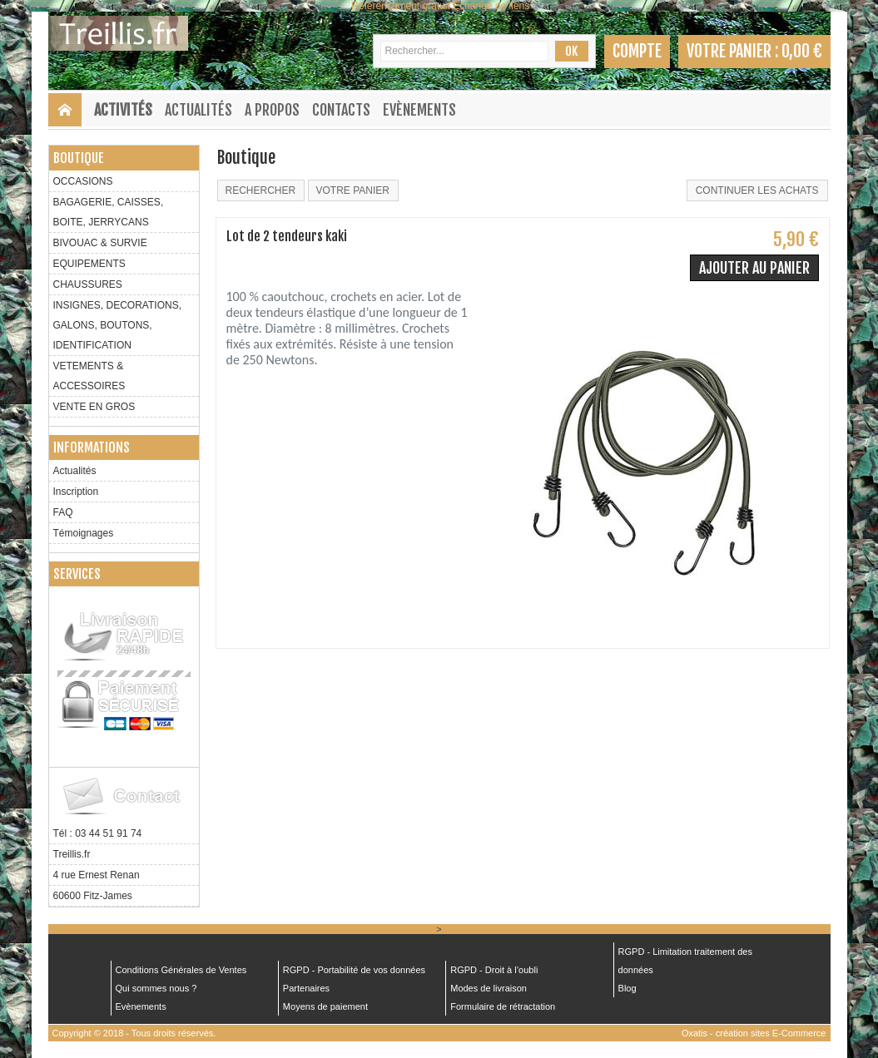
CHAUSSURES (87, 284)
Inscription (76, 491)
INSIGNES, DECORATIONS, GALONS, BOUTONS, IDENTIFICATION (117, 325)
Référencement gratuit (400, 6)
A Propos (272, 110)
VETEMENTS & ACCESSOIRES (89, 376)
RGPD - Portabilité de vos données (354, 970)
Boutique (78, 158)
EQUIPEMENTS (89, 263)
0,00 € (801, 51)
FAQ (63, 512)
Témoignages (83, 533)
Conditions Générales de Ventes (181, 970)
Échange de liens (491, 6)
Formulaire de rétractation (502, 1006)
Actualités (198, 110)
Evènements (419, 110)
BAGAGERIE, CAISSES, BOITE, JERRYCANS (108, 212)
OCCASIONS (83, 181)
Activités (123, 110)
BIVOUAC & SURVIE (100, 243)
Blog (627, 988)
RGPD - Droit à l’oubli (494, 970)
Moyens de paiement (325, 1006)
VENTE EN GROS (94, 407)
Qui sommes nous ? (156, 988)
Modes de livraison (488, 988)
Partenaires (306, 988)
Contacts (341, 110)
